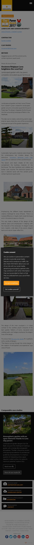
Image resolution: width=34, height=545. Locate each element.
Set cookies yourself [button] (11, 289)
